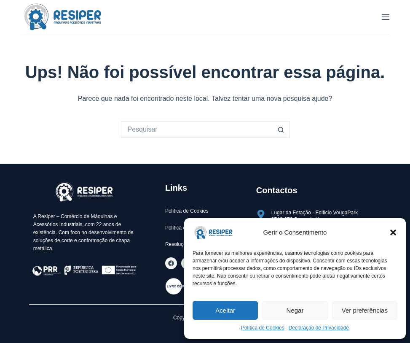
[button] (393, 232)
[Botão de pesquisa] (281, 129)
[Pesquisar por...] (197, 129)
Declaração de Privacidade (319, 328)
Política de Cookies (262, 328)
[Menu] (385, 17)
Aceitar (225, 310)
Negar (295, 310)
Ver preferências (365, 310)
